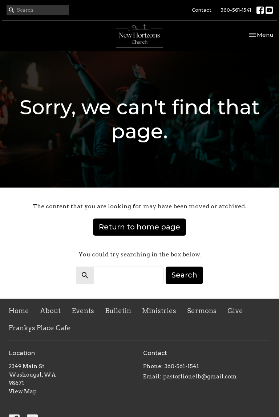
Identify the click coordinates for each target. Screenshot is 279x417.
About (50, 311)
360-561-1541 (236, 10)
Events (83, 311)
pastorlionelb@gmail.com (200, 376)
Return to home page (139, 227)
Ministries (159, 311)
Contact (201, 10)
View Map (23, 391)
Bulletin (118, 311)
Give (235, 311)
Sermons (202, 311)
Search (184, 275)
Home (19, 311)
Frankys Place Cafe (40, 328)
